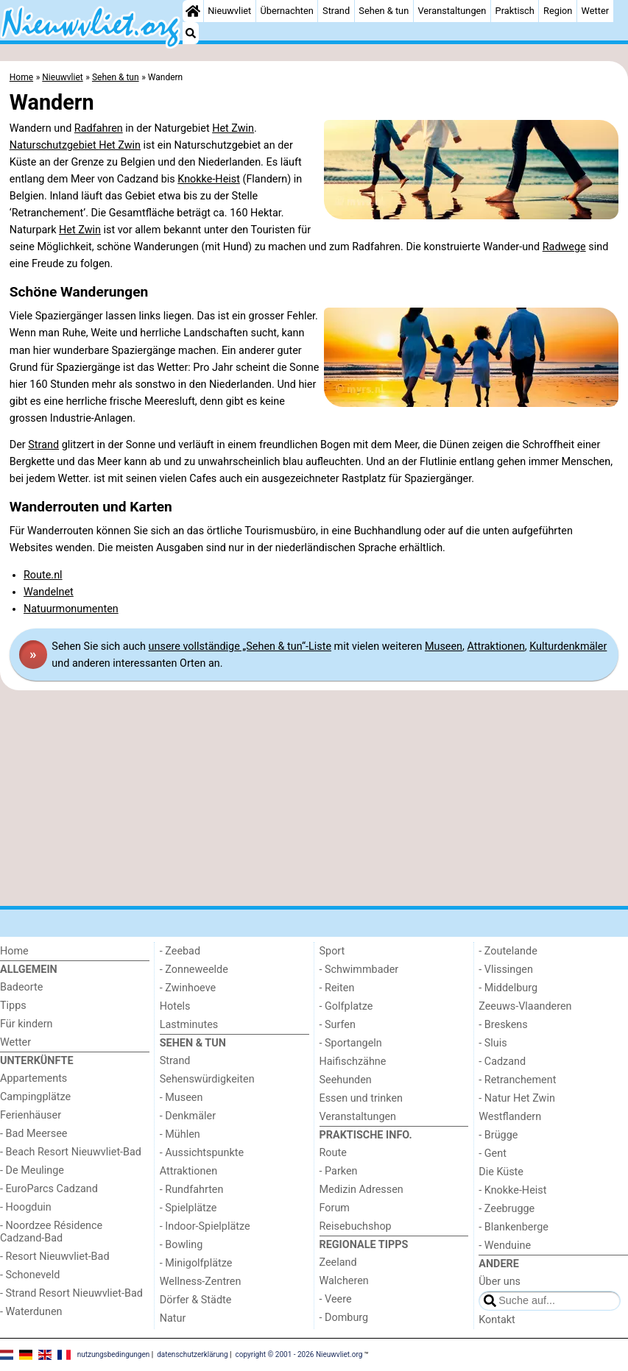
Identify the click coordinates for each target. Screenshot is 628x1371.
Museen (443, 646)
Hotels (175, 1006)
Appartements (33, 1078)
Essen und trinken (361, 1098)
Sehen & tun (384, 10)
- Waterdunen (31, 1312)
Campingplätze (35, 1097)
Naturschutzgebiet (54, 145)
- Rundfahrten (192, 1189)
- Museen (181, 1097)
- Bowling (181, 1245)
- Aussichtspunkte (202, 1153)
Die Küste (501, 1172)
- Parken (339, 1171)
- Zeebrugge (506, 1208)
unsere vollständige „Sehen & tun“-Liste (240, 646)
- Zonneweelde (194, 969)
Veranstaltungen (451, 10)
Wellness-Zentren (200, 1281)
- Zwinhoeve (188, 988)
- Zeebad (180, 951)
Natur (173, 1318)
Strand (336, 10)
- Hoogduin (26, 1207)
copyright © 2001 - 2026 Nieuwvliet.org (299, 1354)
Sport (332, 951)
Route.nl (43, 575)
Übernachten (286, 10)
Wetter (595, 10)
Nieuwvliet (229, 10)
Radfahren (98, 128)
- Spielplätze (188, 1208)
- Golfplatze (346, 1006)
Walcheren (344, 1281)
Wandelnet (49, 592)
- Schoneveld (30, 1275)
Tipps (13, 1005)
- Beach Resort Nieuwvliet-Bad (70, 1152)
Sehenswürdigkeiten (207, 1079)
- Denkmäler (188, 1116)
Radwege (564, 247)
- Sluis (493, 1043)
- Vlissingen (506, 969)
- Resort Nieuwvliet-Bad (55, 1256)
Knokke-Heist (208, 179)
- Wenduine (505, 1245)
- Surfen (338, 1024)
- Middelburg (508, 988)
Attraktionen (495, 646)
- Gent (493, 1153)
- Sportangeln (351, 1043)
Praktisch (514, 10)
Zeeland (338, 1262)
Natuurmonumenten (71, 609)
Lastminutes (189, 1024)
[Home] (193, 11)
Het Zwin (233, 128)
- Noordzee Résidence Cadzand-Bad (51, 1231)
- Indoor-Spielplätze (205, 1226)
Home (14, 951)
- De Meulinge (32, 1170)
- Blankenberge (513, 1227)
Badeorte (21, 987)
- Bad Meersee (33, 1133)
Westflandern (510, 1116)
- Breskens (503, 1024)
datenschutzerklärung (192, 1354)
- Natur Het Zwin (517, 1098)
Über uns (500, 1281)
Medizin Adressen (361, 1189)
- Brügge (498, 1135)
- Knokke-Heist (512, 1190)
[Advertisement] (314, 798)
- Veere (336, 1299)
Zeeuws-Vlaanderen (525, 1006)
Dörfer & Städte (196, 1300)
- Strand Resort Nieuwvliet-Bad (71, 1293)
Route (333, 1153)
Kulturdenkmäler (568, 646)
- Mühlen (180, 1134)
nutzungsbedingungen (113, 1354)
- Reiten (337, 988)
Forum (335, 1208)
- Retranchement (517, 1080)
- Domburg (344, 1317)
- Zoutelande (508, 951)
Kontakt (497, 1320)
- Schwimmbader (359, 969)
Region (557, 10)
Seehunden (346, 1080)
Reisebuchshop (356, 1226)
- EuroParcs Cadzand (49, 1189)
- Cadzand (502, 1061)
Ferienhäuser (30, 1115)
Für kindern (26, 1024)
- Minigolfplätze (196, 1263)
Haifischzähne (353, 1061)
